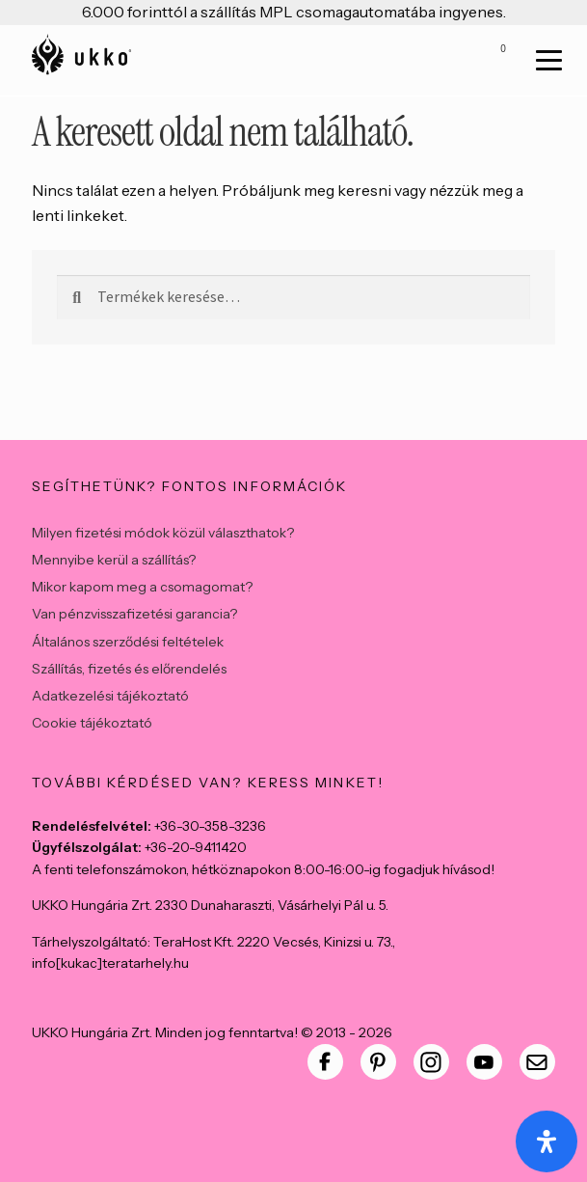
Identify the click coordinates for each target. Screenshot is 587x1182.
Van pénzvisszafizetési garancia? (134, 613)
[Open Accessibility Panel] (546, 1141)
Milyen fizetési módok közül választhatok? (163, 532)
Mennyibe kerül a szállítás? (114, 559)
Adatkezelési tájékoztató (110, 695)
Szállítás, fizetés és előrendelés (129, 668)
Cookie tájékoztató (92, 722)
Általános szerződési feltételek (128, 641)
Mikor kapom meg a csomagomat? (142, 586)
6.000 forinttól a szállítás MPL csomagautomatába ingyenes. (294, 11)
